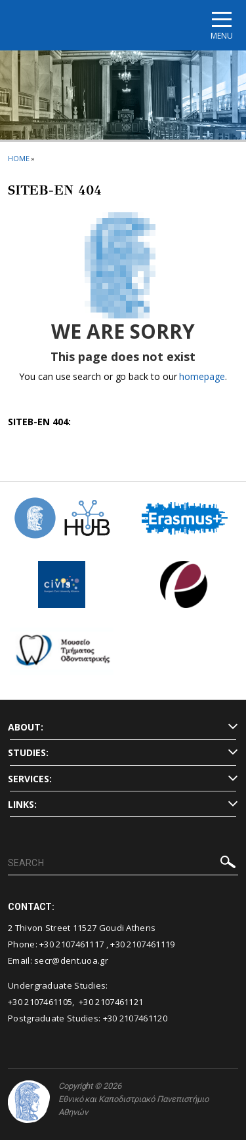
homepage (201, 376)
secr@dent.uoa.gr (71, 960)
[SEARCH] (123, 863)
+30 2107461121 (111, 1002)
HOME (19, 158)
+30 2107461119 (142, 944)
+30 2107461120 (135, 1018)
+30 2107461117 (71, 944)
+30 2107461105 (40, 1002)
